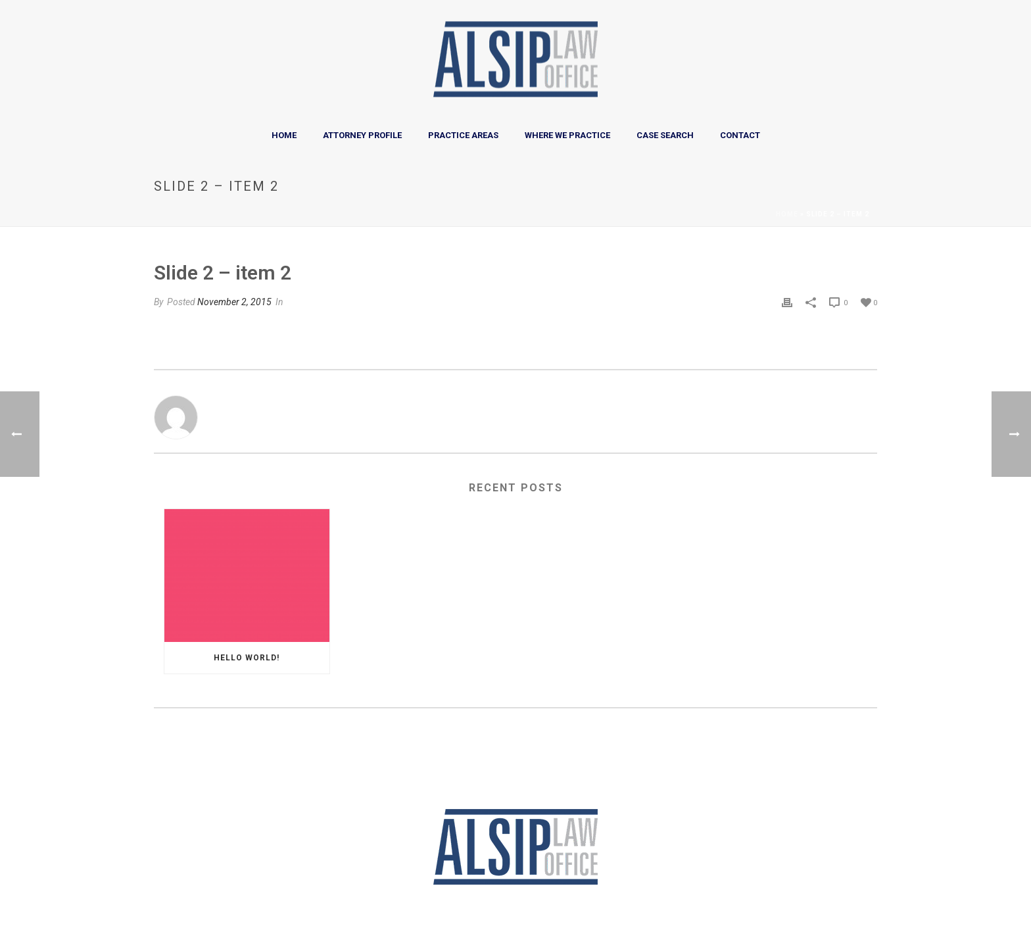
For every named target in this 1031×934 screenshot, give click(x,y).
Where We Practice (567, 135)
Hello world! (246, 657)
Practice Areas (463, 135)
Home (284, 135)
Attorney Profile (362, 135)
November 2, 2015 (234, 302)
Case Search (665, 135)
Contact (740, 135)
